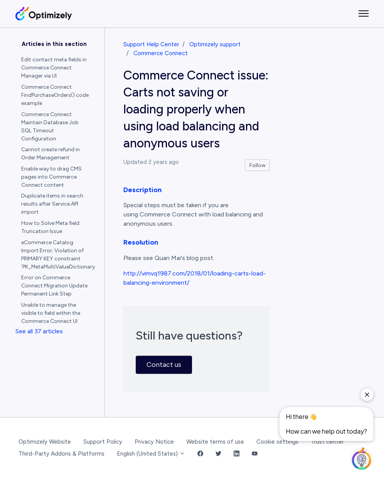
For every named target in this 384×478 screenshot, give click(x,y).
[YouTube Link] (255, 454)
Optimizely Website (45, 441)
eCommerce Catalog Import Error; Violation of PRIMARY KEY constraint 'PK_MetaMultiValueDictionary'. (58, 254)
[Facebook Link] (200, 454)
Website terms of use (215, 441)
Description (142, 190)
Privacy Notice (154, 441)
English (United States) (151, 453)
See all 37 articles (39, 331)
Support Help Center (151, 44)
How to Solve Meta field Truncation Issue (50, 227)
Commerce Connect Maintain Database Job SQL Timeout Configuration (50, 126)
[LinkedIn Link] (236, 454)
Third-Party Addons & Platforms (61, 453)
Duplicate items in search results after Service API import (52, 204)
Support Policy (102, 441)
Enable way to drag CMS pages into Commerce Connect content (51, 177)
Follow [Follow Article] (257, 165)
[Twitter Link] (218, 454)
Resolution (140, 242)
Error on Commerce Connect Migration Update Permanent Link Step (54, 285)
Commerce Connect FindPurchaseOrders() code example (55, 95)
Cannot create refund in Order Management (50, 153)
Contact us (164, 364)
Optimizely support (215, 44)
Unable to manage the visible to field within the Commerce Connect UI (50, 313)
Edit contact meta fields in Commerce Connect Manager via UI (54, 67)
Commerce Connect (160, 53)
